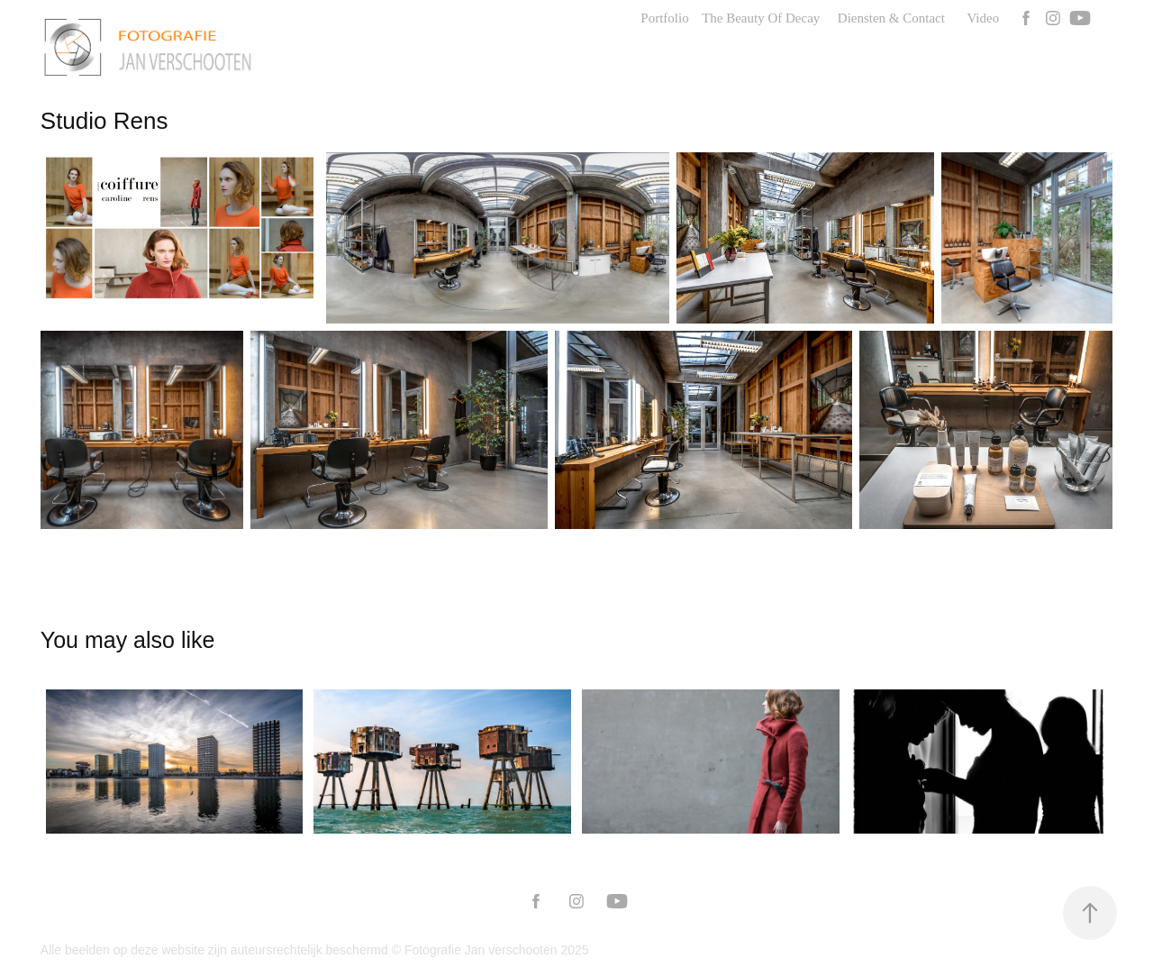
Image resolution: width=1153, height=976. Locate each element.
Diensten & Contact (891, 18)
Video (983, 18)
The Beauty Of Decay (761, 18)
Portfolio (664, 18)
